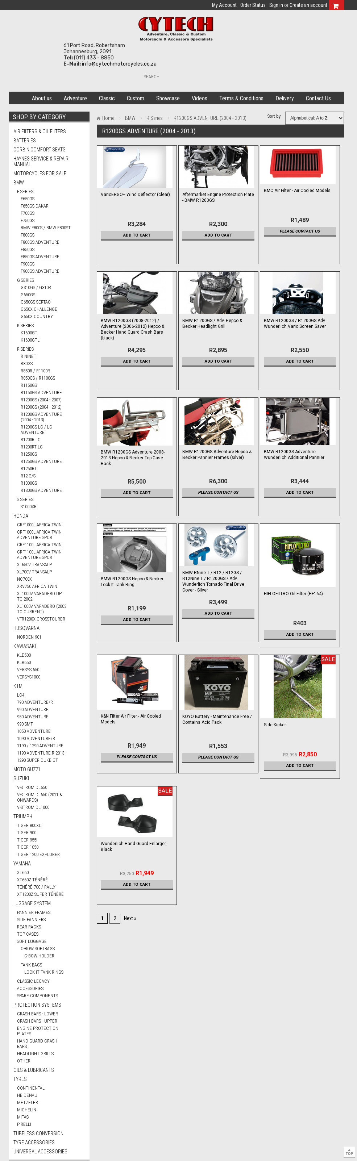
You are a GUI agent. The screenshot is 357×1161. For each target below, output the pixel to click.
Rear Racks (29, 927)
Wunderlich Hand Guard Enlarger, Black (134, 846)
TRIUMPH (22, 816)
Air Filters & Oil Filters (39, 131)
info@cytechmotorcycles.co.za (119, 64)
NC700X (24, 579)
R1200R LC (31, 439)
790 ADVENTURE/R (35, 702)
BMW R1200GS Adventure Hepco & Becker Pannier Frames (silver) (217, 454)
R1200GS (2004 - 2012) (41, 407)
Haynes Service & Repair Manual (41, 161)
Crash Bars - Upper (37, 1021)
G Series (25, 280)
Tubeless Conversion (38, 1133)
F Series (25, 191)
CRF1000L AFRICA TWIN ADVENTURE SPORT (39, 534)
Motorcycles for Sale (39, 173)
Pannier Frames (33, 912)
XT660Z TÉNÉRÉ (32, 879)
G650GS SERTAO (36, 302)
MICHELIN (26, 1109)
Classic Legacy (33, 981)
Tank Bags (31, 965)
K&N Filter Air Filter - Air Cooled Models (131, 719)
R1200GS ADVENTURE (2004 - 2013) (41, 417)
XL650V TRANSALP (34, 564)
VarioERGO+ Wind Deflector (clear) (135, 194)
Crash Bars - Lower (37, 1013)
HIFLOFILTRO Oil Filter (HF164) (293, 593)
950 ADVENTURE (33, 716)
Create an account (308, 5)
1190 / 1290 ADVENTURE (40, 745)
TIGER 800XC (29, 825)
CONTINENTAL (31, 1088)
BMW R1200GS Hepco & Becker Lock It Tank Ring (132, 581)
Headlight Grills (35, 1053)
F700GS (27, 213)
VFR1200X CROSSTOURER (41, 619)
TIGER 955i (27, 840)
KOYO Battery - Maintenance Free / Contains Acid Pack (217, 719)
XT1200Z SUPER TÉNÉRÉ (40, 894)
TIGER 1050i (28, 847)
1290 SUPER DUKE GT (37, 760)
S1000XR (29, 506)
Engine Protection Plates (37, 1031)
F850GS (27, 249)
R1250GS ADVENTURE (41, 461)
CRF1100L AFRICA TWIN (39, 544)
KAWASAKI (24, 646)
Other (23, 1061)
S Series (25, 499)
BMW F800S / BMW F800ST (46, 227)
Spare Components (37, 995)
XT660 (23, 872)
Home (17, 97)
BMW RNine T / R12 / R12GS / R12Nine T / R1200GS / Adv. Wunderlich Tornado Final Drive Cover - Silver (213, 581)
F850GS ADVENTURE (40, 256)
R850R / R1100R (35, 370)
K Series (25, 325)
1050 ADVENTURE (34, 731)
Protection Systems (37, 1005)
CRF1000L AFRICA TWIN (39, 524)
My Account (224, 5)
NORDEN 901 (29, 637)
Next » (130, 918)
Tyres (20, 1079)
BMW (18, 182)
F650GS (27, 198)
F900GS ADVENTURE (40, 271)
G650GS (28, 294)
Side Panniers (31, 919)
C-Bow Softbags (38, 948)
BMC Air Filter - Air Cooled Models (297, 190)
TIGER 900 (26, 832)
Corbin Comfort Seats (39, 150)
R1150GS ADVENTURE (41, 392)
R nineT (28, 356)
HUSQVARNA (26, 628)
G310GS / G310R (36, 287)
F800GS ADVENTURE (40, 242)
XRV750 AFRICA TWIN (37, 586)
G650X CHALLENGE (39, 309)
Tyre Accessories (34, 1142)
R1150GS (29, 385)
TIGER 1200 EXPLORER (38, 854)
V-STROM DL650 (32, 787)
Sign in (276, 5)
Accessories (30, 988)
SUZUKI (21, 778)
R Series (25, 349)
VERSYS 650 (28, 669)
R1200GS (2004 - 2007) (41, 399)
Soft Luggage (32, 941)
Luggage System (32, 903)
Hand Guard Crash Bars (37, 1043)
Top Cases (27, 934)
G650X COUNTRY (37, 316)
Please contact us (300, 231)
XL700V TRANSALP (34, 572)
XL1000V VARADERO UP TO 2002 (39, 596)
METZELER (27, 1102)
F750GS (27, 220)
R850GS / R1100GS (38, 378)
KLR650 (24, 662)
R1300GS (29, 483)
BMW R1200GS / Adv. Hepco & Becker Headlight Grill (212, 323)
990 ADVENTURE (33, 709)
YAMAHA (22, 863)
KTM (17, 686)
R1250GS (29, 454)
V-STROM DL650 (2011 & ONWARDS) (39, 797)
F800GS (27, 235)
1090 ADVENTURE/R (36, 738)
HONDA (20, 516)
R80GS (27, 363)
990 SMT (25, 724)
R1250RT (29, 468)
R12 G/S (28, 476)
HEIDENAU (27, 1095)
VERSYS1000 (28, 677)
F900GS (27, 264)
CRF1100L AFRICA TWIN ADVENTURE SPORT (39, 554)
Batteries (24, 140)
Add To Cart (136, 235)
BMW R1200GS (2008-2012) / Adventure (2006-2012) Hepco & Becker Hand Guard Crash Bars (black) (132, 329)
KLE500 (24, 655)
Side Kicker (275, 724)
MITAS (23, 1117)
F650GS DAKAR (35, 206)
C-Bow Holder (39, 956)
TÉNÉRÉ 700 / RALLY (36, 887)
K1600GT (29, 332)
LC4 (20, 695)
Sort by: (274, 116)
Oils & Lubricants (33, 1070)
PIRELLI (24, 1124)
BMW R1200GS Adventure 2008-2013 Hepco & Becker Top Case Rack (133, 458)
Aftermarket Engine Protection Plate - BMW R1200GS (218, 197)
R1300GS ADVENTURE (41, 490)
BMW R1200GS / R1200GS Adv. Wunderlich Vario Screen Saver (295, 323)
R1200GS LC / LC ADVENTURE (36, 429)
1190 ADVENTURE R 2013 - (41, 753)
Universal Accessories (40, 1151)
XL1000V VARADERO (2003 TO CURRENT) (41, 609)
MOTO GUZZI (26, 769)
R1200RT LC (32, 447)
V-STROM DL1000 (33, 807)
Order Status (253, 5)
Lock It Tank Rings (43, 972)
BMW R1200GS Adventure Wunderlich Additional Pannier (294, 454)
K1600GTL (30, 340)
